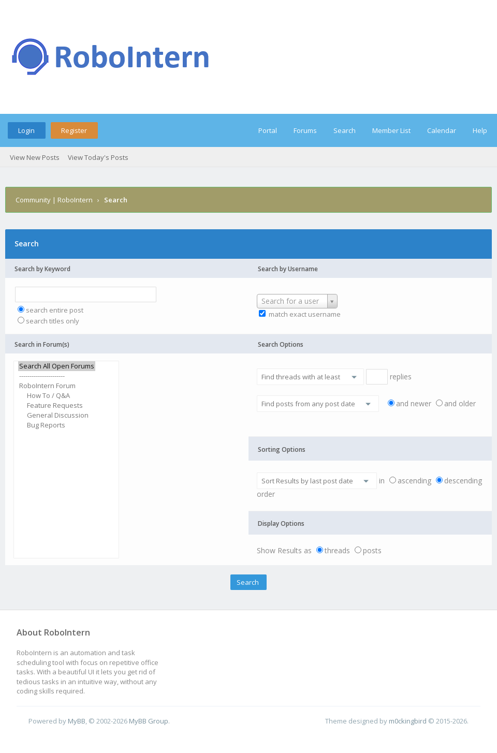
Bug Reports (56, 425)
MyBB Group (148, 721)
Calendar (441, 130)
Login (26, 130)
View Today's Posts (98, 157)
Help (480, 130)
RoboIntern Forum (56, 386)
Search (344, 130)
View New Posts (35, 157)
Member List (391, 130)
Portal (267, 130)
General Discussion (56, 415)
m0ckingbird (408, 721)
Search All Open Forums (56, 366)
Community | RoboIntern (54, 199)
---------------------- (56, 376)
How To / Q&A (56, 396)
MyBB (76, 721)
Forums (305, 130)
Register (74, 130)
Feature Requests (56, 405)
